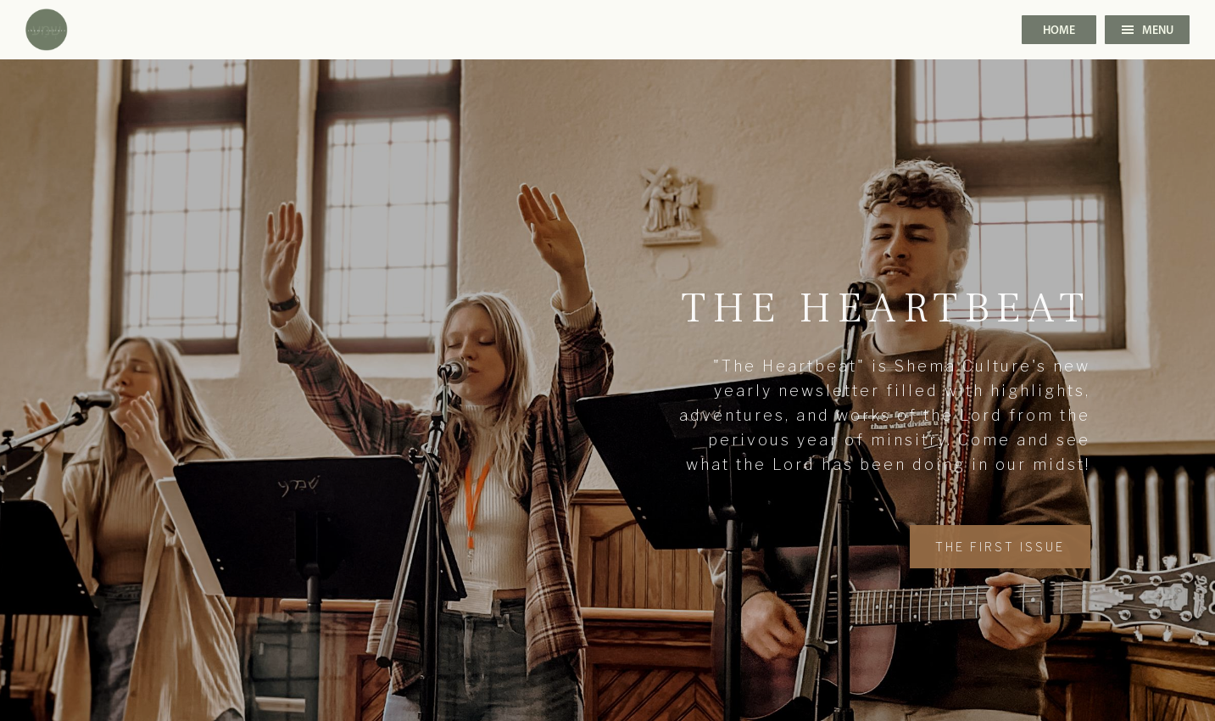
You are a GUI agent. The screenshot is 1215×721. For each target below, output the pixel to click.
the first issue (1000, 546)
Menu (1147, 31)
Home (1059, 31)
